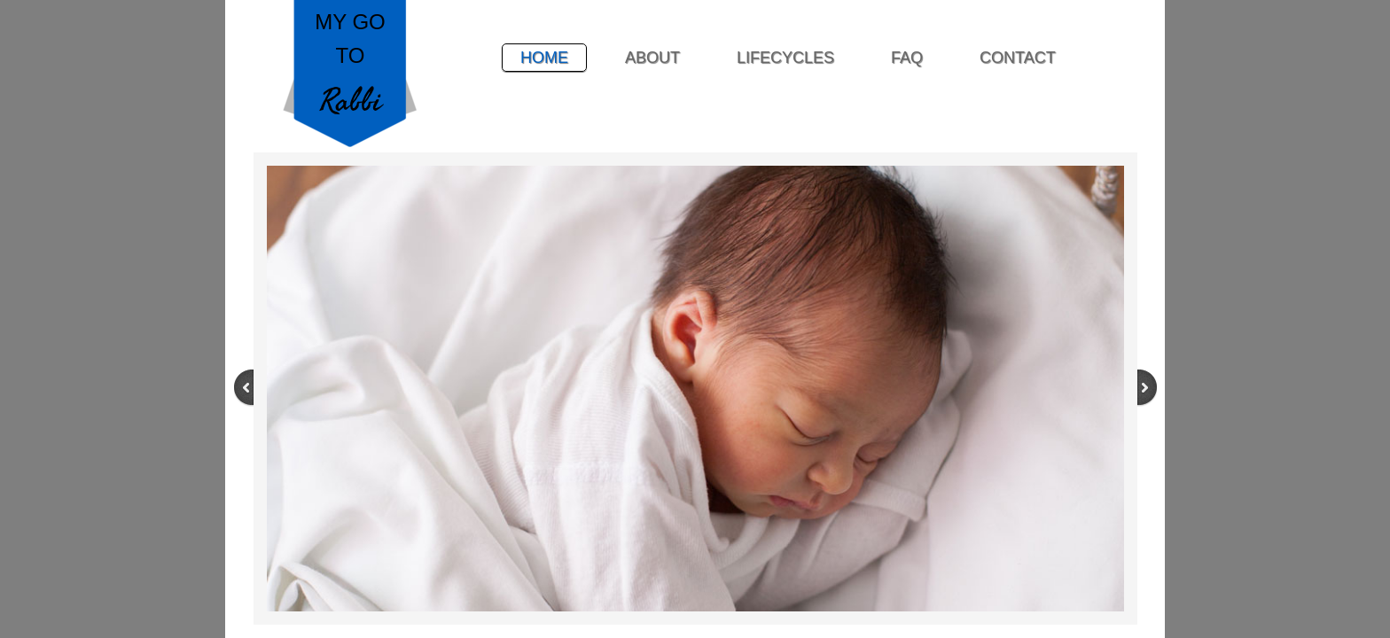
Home (544, 57)
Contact (1018, 57)
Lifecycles (785, 57)
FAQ (907, 57)
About (652, 57)
